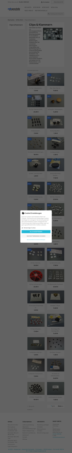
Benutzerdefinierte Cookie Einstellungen (36, 239)
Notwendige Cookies (29, 228)
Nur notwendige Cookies (36, 236)
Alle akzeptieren (36, 232)
